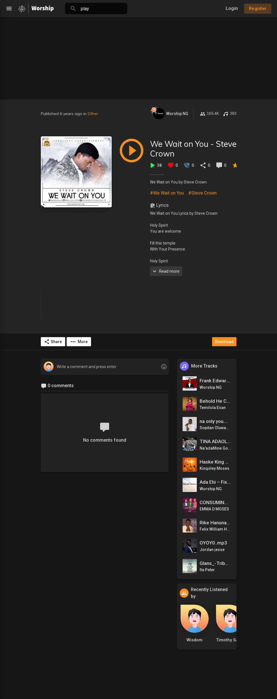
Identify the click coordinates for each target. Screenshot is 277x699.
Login (232, 8)
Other (93, 113)
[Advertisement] (138, 57)
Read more (165, 271)
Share (53, 342)
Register (258, 8)
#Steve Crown (202, 193)
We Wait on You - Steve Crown (193, 148)
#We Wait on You (167, 193)
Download (224, 341)
